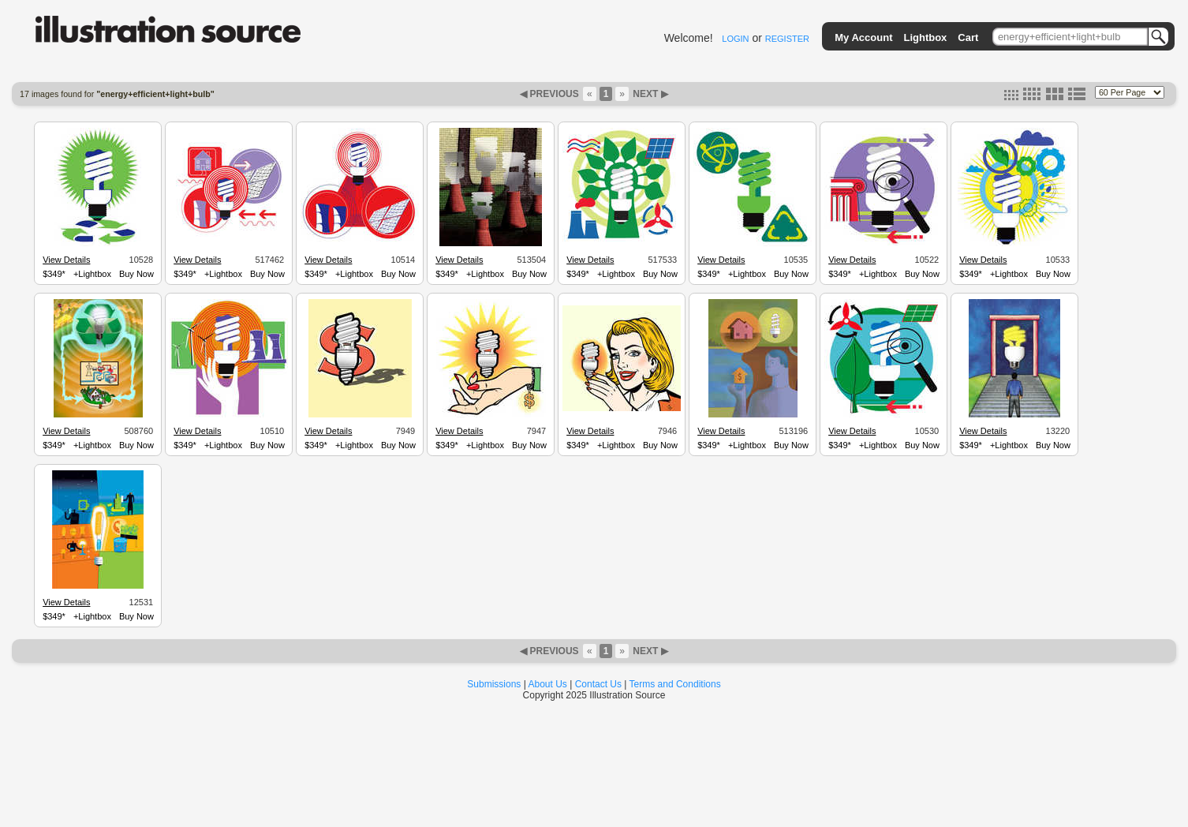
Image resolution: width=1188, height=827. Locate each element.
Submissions (494, 684)
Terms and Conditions (675, 684)
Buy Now (136, 274)
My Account (863, 37)
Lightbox (925, 37)
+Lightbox (92, 274)
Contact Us (598, 684)
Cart (968, 37)
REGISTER (787, 38)
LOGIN (735, 38)
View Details (66, 259)
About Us (548, 684)
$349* (54, 274)
